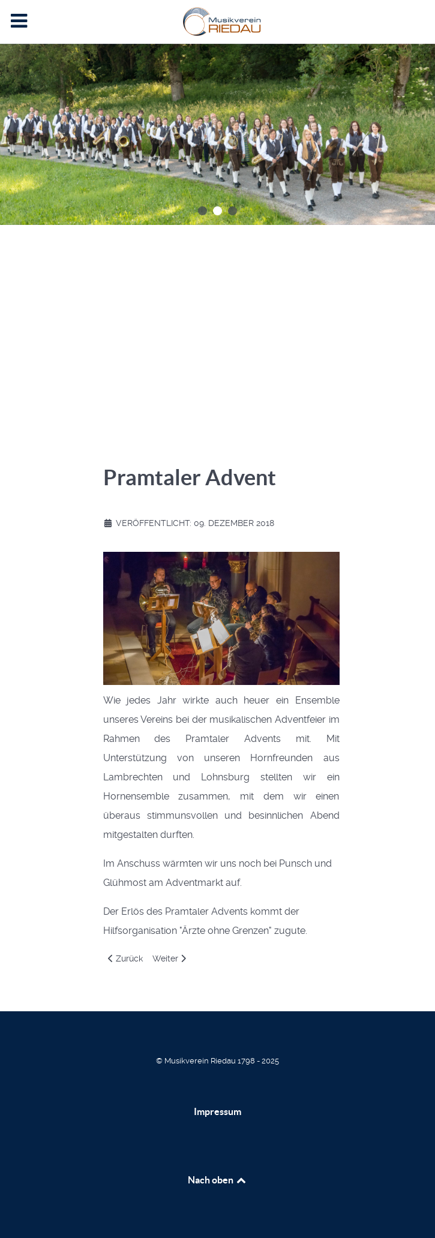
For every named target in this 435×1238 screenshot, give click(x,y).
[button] (202, 210)
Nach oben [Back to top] (218, 1179)
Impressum (217, 1111)
